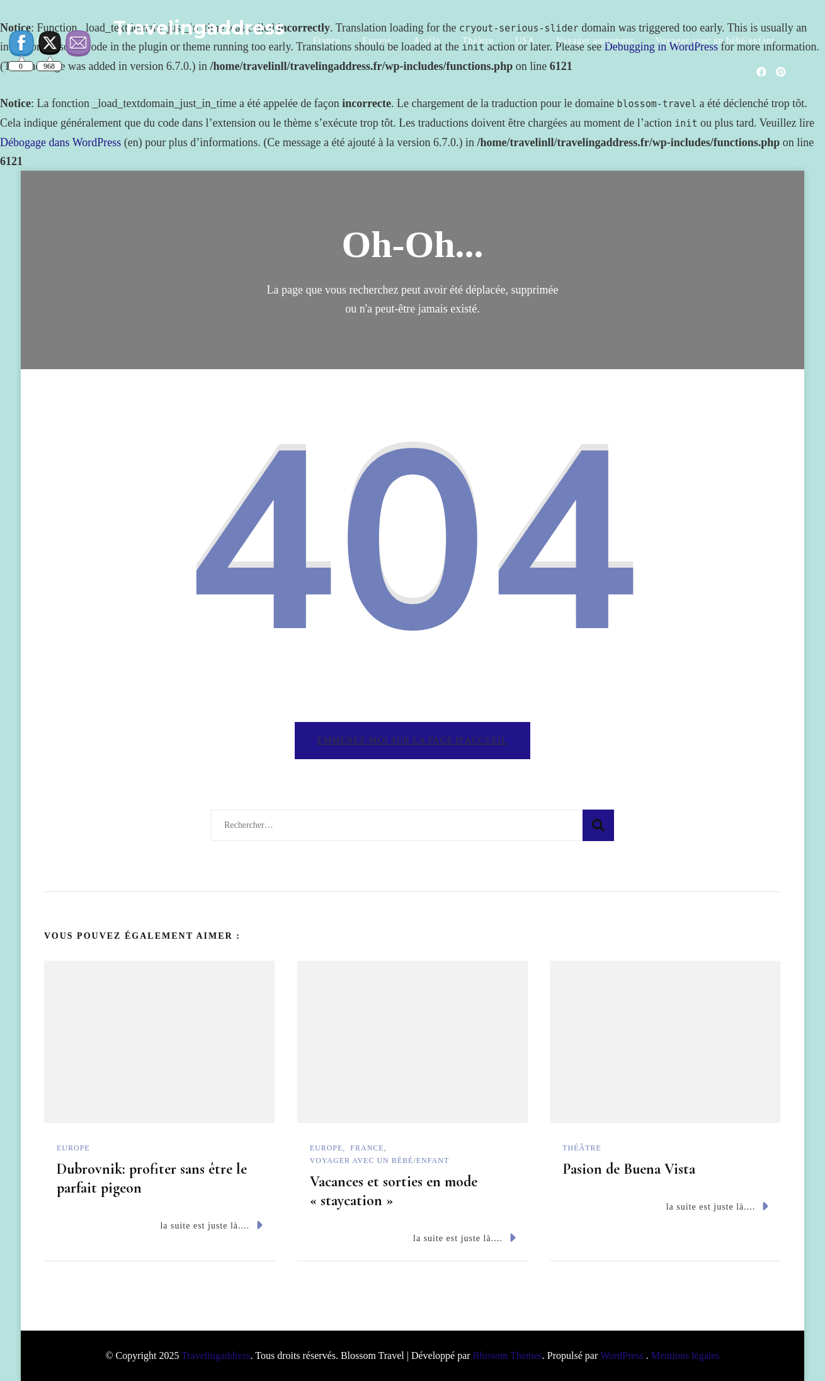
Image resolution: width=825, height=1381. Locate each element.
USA (525, 40)
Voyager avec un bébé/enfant (715, 40)
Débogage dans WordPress (60, 142)
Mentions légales (685, 1355)
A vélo (426, 40)
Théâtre (478, 40)
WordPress (622, 1355)
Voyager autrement (595, 40)
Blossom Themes (507, 1355)
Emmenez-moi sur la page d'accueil (412, 740)
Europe (377, 40)
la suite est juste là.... (211, 1225)
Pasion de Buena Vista (628, 1169)
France (327, 40)
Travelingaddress (199, 28)
